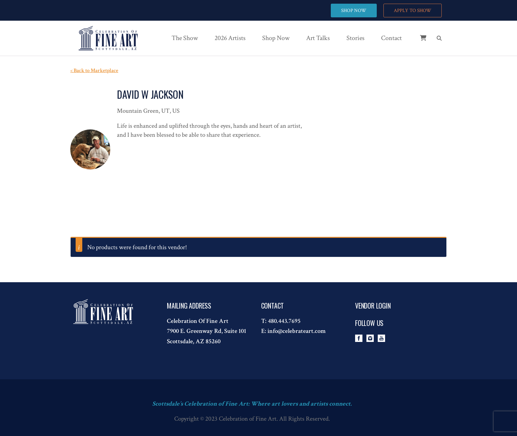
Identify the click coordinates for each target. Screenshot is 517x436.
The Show (185, 38)
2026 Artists (230, 38)
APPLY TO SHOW (412, 10)
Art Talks (318, 38)
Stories (355, 38)
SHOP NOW (353, 10)
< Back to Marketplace (94, 70)
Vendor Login (373, 306)
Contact (391, 38)
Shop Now (275, 38)
